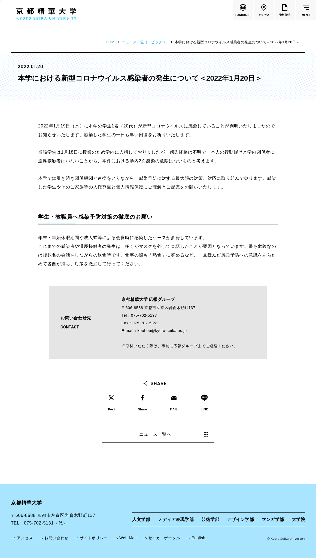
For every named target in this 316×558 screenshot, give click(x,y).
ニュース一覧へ (173, 434)
